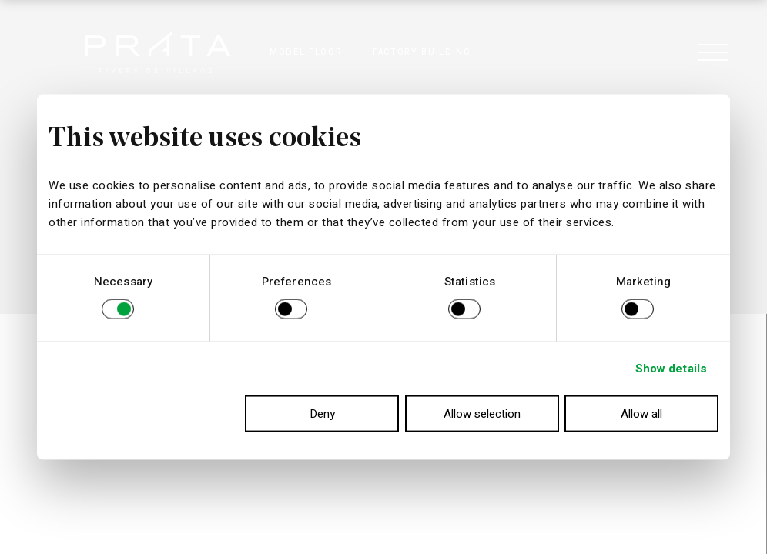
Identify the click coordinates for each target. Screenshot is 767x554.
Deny (322, 413)
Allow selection (482, 413)
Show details (671, 368)
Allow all (641, 413)
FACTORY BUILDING (422, 52)
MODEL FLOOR (306, 52)
